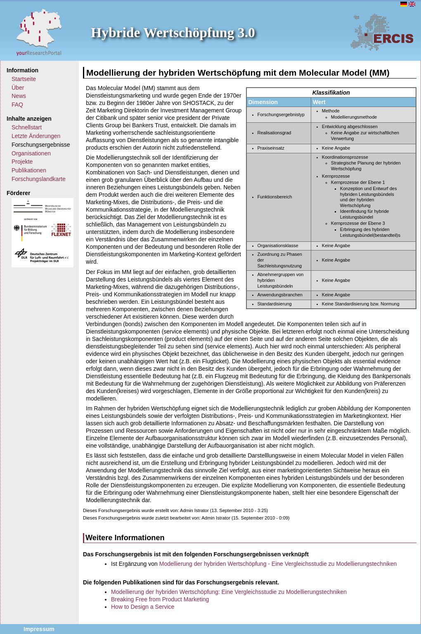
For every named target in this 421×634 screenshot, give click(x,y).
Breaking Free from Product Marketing (160, 599)
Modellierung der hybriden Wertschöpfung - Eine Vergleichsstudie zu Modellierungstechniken (278, 563)
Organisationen (31, 153)
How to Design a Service (142, 606)
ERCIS (382, 32)
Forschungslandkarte (39, 179)
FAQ (17, 104)
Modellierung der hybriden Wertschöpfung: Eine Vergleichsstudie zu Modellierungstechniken (229, 592)
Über (18, 87)
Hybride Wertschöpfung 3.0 (173, 32)
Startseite (24, 79)
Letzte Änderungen (36, 136)
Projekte (22, 161)
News (19, 96)
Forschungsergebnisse (41, 144)
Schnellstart (27, 127)
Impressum (39, 629)
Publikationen (29, 170)
